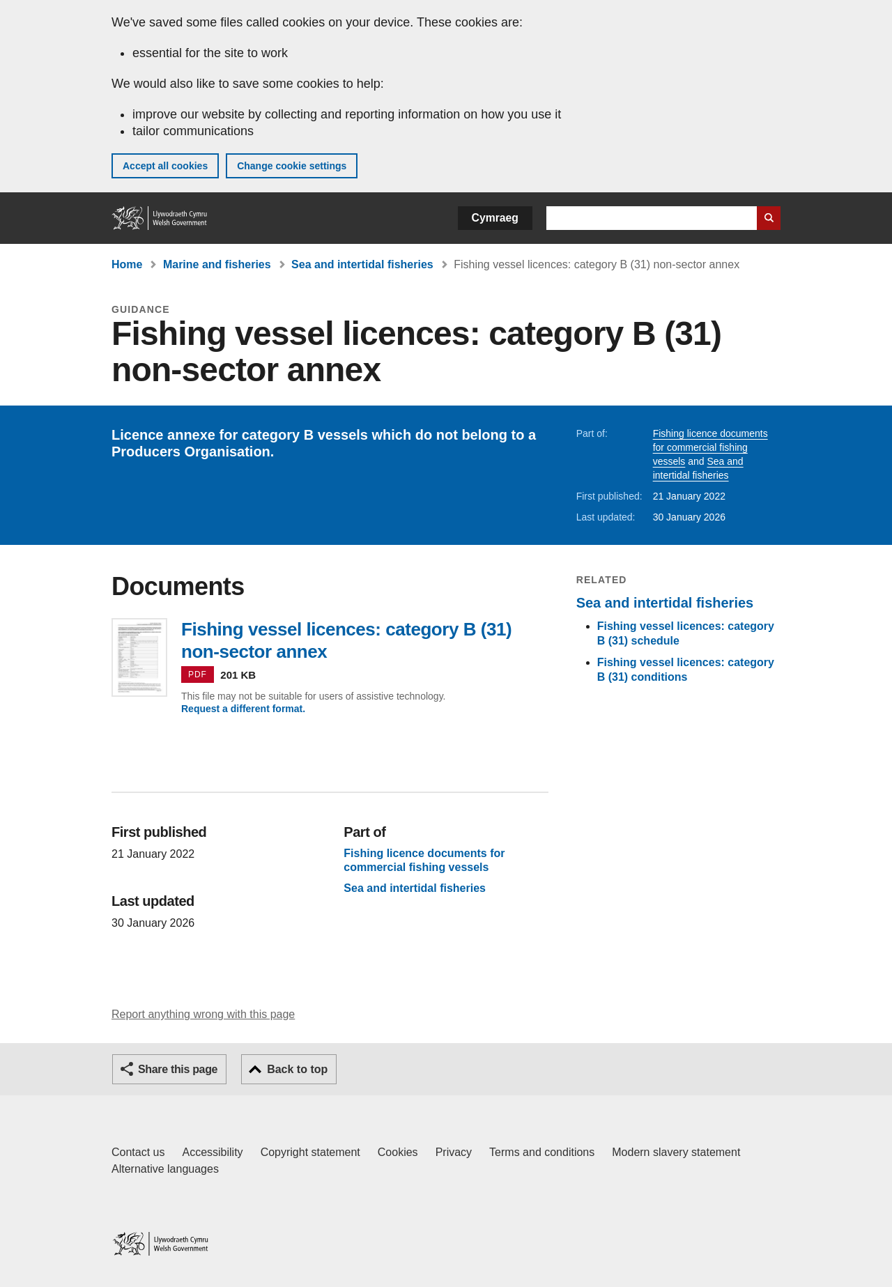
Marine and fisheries (217, 264)
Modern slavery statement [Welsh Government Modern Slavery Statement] (676, 1152)
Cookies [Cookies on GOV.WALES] (398, 1152)
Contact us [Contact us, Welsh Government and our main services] (138, 1152)
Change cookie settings (291, 165)
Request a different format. (243, 708)
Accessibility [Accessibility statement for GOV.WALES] (212, 1152)
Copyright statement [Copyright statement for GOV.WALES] (310, 1152)
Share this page (177, 1069)
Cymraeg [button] (495, 218)
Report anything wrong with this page (203, 1014)
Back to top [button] (297, 1069)
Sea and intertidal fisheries (362, 264)
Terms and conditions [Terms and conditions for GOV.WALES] (541, 1152)
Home (127, 264)
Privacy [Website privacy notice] (454, 1152)
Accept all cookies (165, 165)
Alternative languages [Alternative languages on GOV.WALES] (165, 1169)
